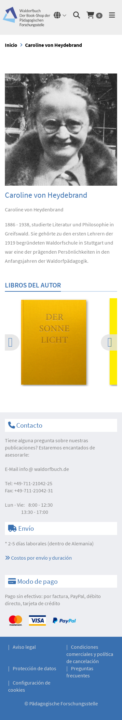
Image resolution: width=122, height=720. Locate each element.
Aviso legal (24, 647)
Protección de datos (34, 668)
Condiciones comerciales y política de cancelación (89, 654)
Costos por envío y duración (38, 557)
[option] (61, 343)
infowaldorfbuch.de (44, 469)
